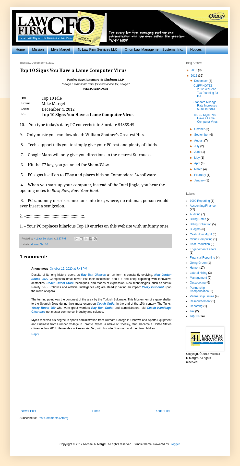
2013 (194, 70)
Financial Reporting (202, 257)
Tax (192, 311)
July (197, 146)
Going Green (198, 262)
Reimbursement (200, 301)
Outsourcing (198, 282)
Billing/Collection (200, 224)
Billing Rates (198, 219)
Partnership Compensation (199, 289)
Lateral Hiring (198, 273)
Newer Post (28, 411)
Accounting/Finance (203, 205)
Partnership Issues (202, 296)
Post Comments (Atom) (52, 418)
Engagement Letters (203, 249)
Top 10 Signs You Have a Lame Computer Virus (205, 118)
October (199, 129)
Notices (196, 49)
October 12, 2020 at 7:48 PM (68, 268)
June (197, 152)
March (198, 169)
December (201, 81)
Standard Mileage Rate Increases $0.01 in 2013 (205, 105)
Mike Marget (60, 49)
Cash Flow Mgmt (201, 234)
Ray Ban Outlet (102, 308)
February (200, 175)
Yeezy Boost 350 (43, 308)
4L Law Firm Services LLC (97, 49)
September (201, 134)
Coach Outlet (106, 303)
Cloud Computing (201, 239)
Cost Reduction (200, 244)
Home (20, 49)
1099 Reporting (200, 201)
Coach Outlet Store (60, 283)
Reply (35, 334)
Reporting (196, 306)
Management (198, 277)
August (199, 140)
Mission (38, 49)
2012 (194, 75)
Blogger (175, 444)
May (197, 157)
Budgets (195, 229)
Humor (35, 244)
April (197, 163)
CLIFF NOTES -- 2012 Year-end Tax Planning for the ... (205, 91)
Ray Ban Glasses (93, 274)
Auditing (195, 214)
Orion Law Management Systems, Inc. (154, 49)
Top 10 (44, 244)
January (199, 180)
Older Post (163, 411)
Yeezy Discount (153, 287)
